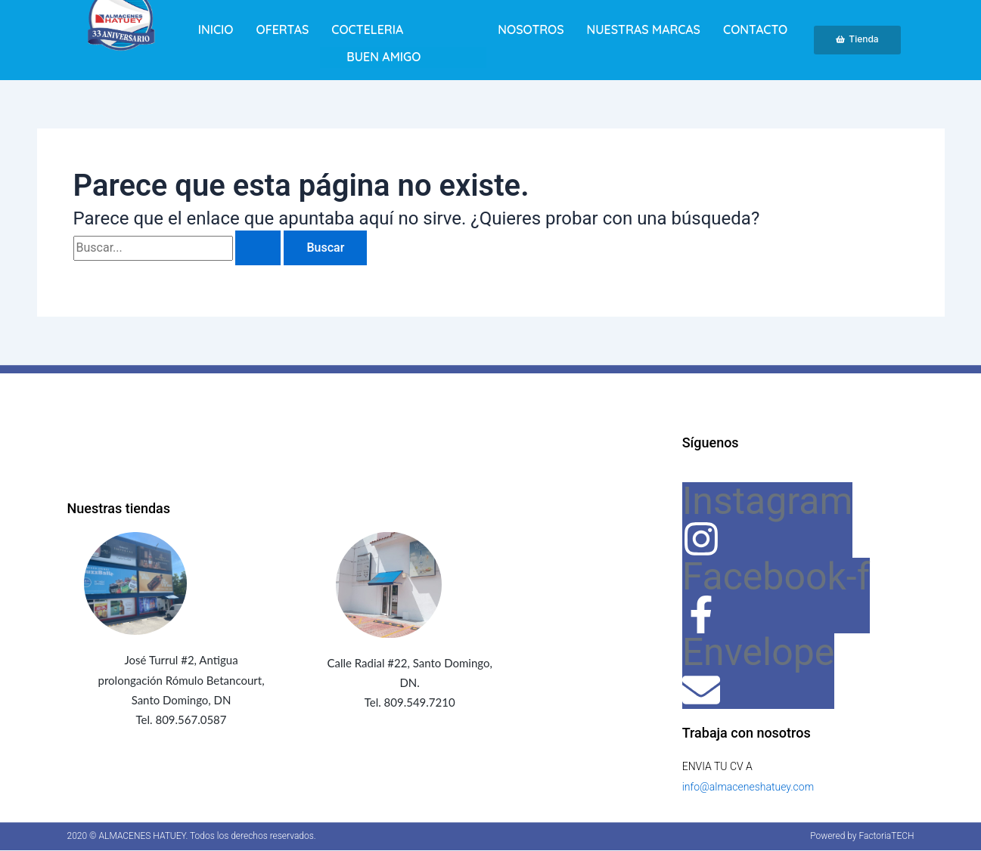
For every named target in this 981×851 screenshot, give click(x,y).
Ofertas (282, 29)
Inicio (216, 29)
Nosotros (530, 29)
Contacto (755, 29)
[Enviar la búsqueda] (258, 248)
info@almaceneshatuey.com (748, 787)
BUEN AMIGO (383, 56)
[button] (403, 29)
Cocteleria (367, 29)
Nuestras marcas (643, 29)
